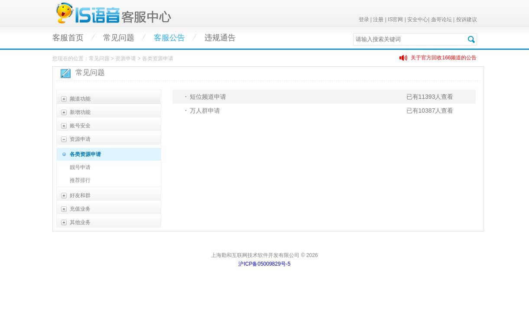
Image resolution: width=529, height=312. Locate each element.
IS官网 (395, 19)
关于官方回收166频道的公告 (444, 58)
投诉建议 (466, 19)
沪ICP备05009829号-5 (264, 264)
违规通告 (220, 37)
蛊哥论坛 (441, 19)
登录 (364, 19)
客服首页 (68, 37)
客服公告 (169, 37)
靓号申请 (80, 167)
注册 (378, 19)
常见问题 (118, 37)
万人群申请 (205, 110)
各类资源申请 (85, 154)
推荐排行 (80, 180)
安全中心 (417, 19)
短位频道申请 (208, 96)
